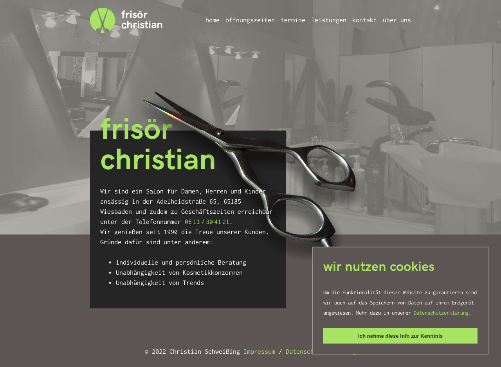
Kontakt (364, 20)
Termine (293, 20)
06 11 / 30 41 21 (207, 222)
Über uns (397, 20)
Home (212, 20)
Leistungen (328, 20)
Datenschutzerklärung (441, 313)
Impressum (259, 351)
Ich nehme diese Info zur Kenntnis (400, 336)
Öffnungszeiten (250, 20)
